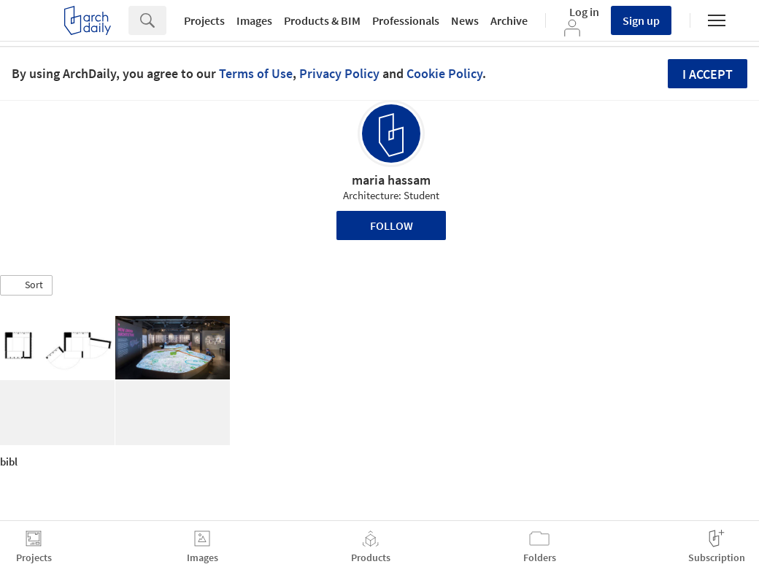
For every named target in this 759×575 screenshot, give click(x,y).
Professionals (405, 20)
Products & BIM (322, 20)
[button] (26, 285)
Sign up (641, 20)
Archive (509, 20)
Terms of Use (256, 73)
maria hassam (391, 179)
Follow (391, 225)
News (465, 20)
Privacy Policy (339, 73)
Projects (204, 20)
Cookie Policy (444, 73)
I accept (707, 74)
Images (254, 20)
